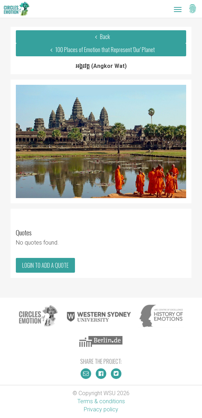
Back (101, 36)
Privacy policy (101, 409)
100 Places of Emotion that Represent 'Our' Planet (100, 49)
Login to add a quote (45, 265)
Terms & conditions (101, 401)
